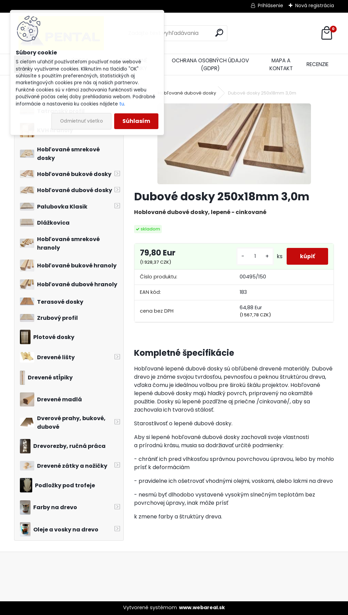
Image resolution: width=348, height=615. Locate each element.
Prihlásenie (270, 5)
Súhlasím (136, 121)
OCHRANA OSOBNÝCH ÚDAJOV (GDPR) (210, 64)
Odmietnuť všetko (81, 121)
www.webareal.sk (202, 607)
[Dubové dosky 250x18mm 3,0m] (234, 143)
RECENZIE (317, 64)
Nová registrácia (314, 5)
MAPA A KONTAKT (281, 64)
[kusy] (254, 256)
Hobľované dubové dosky (187, 93)
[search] (219, 33)
